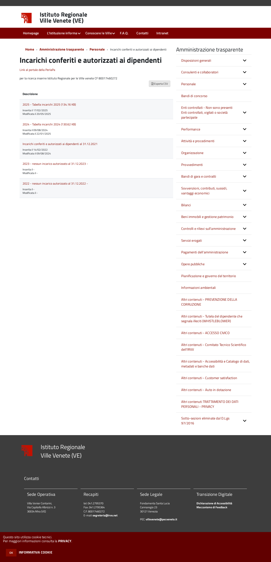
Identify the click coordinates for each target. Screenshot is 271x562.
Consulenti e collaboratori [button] (199, 72)
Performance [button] (190, 129)
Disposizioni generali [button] (196, 60)
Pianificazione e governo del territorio (208, 275)
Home (29, 49)
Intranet (162, 33)
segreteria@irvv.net (105, 515)
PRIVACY (64, 541)
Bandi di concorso (194, 95)
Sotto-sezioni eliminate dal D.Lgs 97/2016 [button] (205, 421)
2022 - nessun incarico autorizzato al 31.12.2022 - (55, 183)
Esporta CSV (159, 84)
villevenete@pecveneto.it (161, 519)
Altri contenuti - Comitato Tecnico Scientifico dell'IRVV (213, 347)
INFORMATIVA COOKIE (35, 552)
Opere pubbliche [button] (193, 264)
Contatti (142, 33)
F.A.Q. (124, 33)
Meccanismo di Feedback (211, 507)
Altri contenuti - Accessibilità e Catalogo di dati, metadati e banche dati (215, 364)
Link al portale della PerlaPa (37, 69)
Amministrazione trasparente (62, 49)
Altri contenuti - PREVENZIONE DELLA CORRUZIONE (209, 302)
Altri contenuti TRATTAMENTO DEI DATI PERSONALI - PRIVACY (209, 404)
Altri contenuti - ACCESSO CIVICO (205, 332)
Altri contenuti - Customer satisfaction (209, 377)
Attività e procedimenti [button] (197, 140)
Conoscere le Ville (98, 33)
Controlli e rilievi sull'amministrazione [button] (208, 228)
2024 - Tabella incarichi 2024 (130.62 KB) (49, 124)
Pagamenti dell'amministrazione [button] (204, 252)
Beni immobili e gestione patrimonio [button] (207, 216)
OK (11, 552)
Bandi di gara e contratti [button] (198, 176)
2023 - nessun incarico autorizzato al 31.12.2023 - (55, 163)
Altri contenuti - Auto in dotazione (206, 389)
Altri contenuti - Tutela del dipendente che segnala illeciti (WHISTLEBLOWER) (211, 319)
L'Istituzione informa (62, 33)
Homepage (31, 33)
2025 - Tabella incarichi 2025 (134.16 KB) (49, 104)
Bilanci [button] (186, 205)
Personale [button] (188, 84)
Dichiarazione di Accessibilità (214, 503)
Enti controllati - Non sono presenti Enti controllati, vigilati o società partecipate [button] (206, 112)
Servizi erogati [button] (191, 240)
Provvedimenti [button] (192, 164)
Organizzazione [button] (192, 152)
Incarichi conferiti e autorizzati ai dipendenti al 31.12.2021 (60, 144)
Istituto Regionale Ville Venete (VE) (63, 17)
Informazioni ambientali (198, 287)
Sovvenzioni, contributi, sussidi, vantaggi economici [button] (204, 191)
